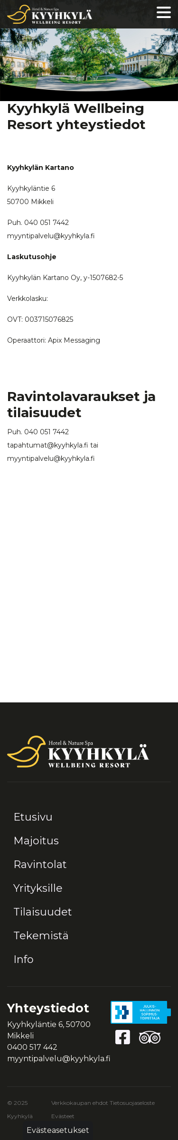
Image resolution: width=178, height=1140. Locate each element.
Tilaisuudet (42, 912)
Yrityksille (38, 888)
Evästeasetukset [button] (58, 1130)
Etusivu (33, 817)
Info (23, 959)
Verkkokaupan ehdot (79, 1102)
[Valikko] (164, 14)
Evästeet (63, 1116)
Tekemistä (41, 935)
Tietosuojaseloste (132, 1102)
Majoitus (36, 840)
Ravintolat (40, 864)
